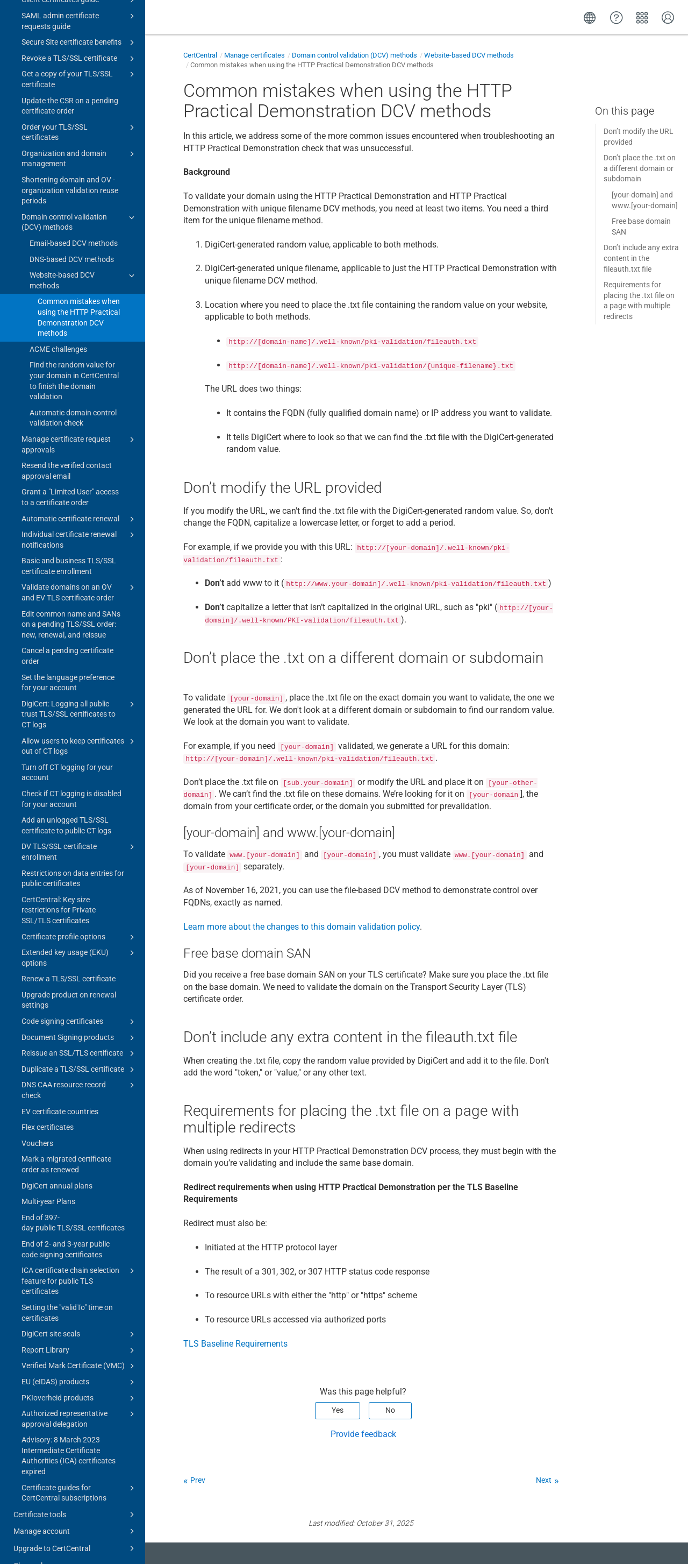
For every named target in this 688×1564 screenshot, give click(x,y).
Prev (197, 1480)
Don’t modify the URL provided (638, 136)
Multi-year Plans (48, 1180)
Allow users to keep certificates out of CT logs (80, 724)
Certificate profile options (80, 916)
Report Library (80, 1329)
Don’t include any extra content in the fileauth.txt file (641, 258)
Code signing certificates (80, 1001)
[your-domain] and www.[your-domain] (645, 200)
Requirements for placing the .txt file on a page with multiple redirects (639, 300)
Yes (337, 1410)
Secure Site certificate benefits (80, 21)
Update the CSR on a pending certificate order (70, 85)
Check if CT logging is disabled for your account (71, 778)
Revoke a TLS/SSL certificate (80, 38)
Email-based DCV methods (74, 222)
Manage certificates (254, 55)
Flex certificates (48, 1106)
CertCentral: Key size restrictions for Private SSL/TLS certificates (59, 889)
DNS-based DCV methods (72, 238)
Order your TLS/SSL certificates (80, 111)
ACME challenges (58, 328)
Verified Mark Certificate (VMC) (80, 1345)
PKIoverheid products (80, 1377)
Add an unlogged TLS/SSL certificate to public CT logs (66, 804)
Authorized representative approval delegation (80, 1397)
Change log (32, 1544)
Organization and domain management (80, 137)
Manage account (75, 1510)
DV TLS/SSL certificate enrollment (80, 830)
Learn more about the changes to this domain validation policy (301, 927)
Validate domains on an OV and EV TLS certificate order (80, 571)
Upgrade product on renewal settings (69, 979)
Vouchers (37, 1122)
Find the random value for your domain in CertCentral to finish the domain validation (74, 359)
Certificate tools (75, 1493)
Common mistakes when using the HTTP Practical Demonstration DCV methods (79, 296)
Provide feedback (363, 1434)
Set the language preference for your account (68, 661)
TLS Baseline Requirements (235, 1344)
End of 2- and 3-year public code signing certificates (66, 1228)
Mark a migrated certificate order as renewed (66, 1143)
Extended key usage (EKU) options (80, 936)
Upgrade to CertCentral (75, 1527)
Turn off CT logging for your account (67, 751)
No (390, 1410)
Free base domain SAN (641, 226)
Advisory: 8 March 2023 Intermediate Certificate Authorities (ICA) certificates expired (69, 1434)
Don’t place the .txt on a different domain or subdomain (640, 168)
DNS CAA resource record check (80, 1068)
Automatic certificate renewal (80, 498)
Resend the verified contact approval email (67, 449)
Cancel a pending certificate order (67, 635)
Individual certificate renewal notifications (80, 518)
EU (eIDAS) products (80, 1361)
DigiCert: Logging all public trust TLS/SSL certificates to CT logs (80, 692)
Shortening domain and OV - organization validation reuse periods (70, 169)
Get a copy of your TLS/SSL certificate (80, 57)
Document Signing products (80, 1017)
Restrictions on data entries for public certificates (73, 857)
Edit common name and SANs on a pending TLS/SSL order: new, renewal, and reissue (71, 603)
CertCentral (200, 55)
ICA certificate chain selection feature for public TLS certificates (80, 1259)
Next (543, 1480)
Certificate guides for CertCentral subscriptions (80, 1471)
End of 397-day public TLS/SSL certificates (73, 1202)
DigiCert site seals (80, 1313)
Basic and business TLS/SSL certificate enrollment (69, 545)
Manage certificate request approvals (80, 423)
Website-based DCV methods (84, 259)
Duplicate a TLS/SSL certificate (80, 1049)
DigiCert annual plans (57, 1164)
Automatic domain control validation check (73, 397)
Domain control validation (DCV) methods (80, 200)
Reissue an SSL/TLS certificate (80, 1032)
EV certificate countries (60, 1090)
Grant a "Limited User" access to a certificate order (70, 476)
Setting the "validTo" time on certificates (67, 1291)
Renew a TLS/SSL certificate (69, 957)
